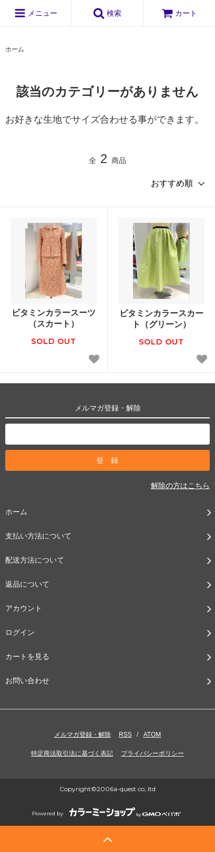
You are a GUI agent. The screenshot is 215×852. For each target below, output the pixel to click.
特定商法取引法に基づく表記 (72, 753)
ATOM (152, 734)
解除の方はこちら (180, 485)
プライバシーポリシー (152, 753)
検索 (107, 13)
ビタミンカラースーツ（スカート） (54, 318)
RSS (125, 734)
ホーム (14, 49)
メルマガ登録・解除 (82, 734)
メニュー (35, 13)
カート (179, 13)
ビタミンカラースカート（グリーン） (161, 319)
